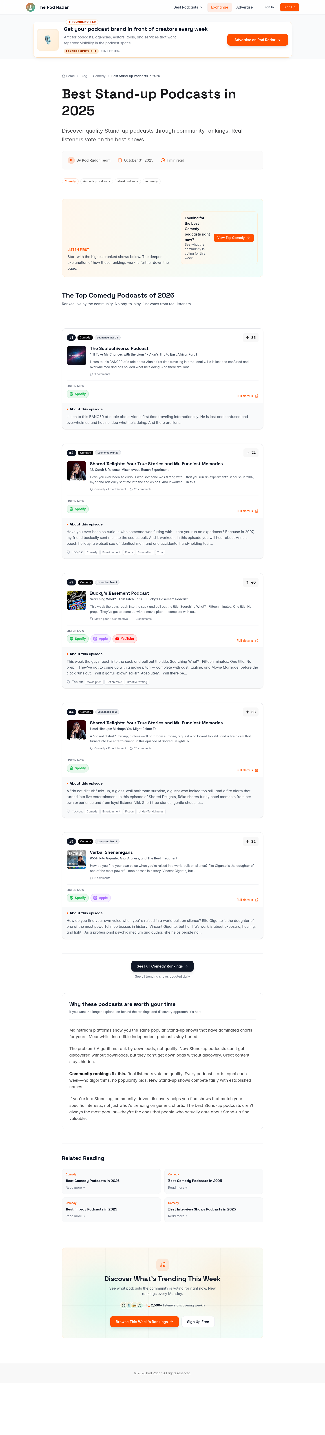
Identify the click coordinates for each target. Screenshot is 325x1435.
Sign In (268, 7)
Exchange (219, 7)
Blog (84, 76)
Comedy (99, 76)
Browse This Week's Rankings (144, 1321)
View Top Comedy (233, 238)
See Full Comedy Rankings (162, 966)
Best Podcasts (188, 7)
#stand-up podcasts (96, 181)
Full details (248, 396)
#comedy (152, 181)
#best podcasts (128, 181)
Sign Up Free (198, 1321)
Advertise (244, 7)
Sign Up (289, 7)
